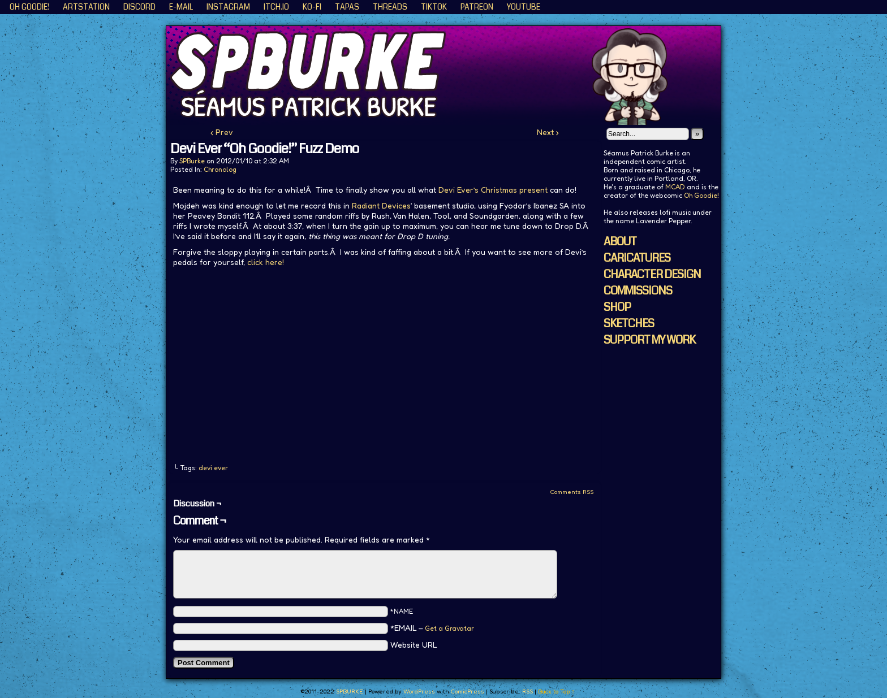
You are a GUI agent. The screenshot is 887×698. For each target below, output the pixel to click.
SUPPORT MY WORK (649, 340)
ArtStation (86, 6)
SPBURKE (449, 75)
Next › (548, 132)
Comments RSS (571, 492)
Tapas (347, 6)
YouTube (523, 6)
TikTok (434, 6)
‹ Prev (221, 132)
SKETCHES (629, 323)
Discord (139, 6)
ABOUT (620, 241)
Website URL (413, 644)
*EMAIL (432, 627)
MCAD (675, 187)
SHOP (617, 307)
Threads (390, 6)
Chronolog (220, 169)
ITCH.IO (276, 6)
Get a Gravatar (449, 628)
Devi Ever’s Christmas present (493, 189)
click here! (265, 262)
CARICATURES (637, 258)
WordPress (419, 691)
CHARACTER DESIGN (652, 274)
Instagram (228, 6)
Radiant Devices (381, 205)
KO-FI (312, 6)
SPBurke (192, 161)
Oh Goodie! (29, 6)
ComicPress (467, 691)
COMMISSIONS (638, 291)
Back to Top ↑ (556, 691)
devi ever (213, 467)
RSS (527, 691)
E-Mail (181, 6)
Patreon (476, 6)
